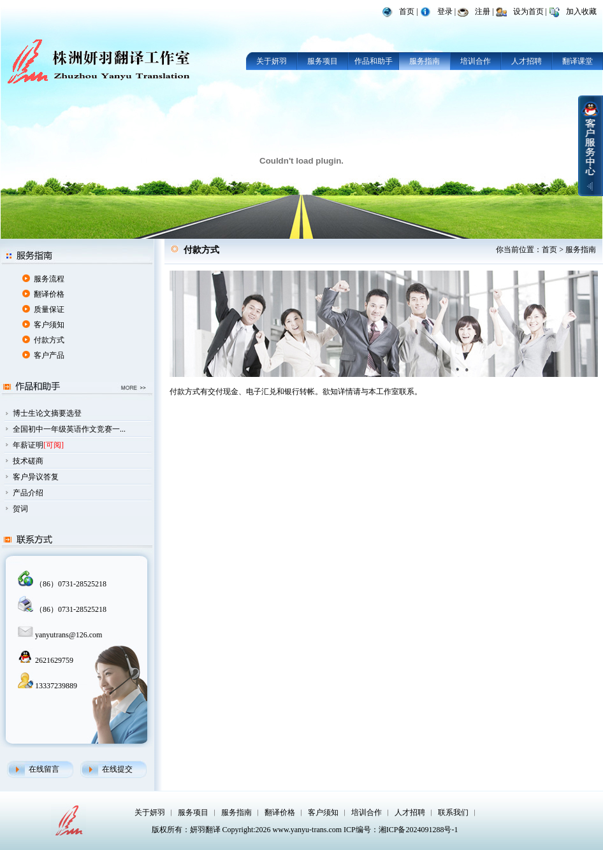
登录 (445, 11)
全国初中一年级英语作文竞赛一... (69, 429)
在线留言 (44, 769)
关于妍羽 (271, 61)
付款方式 (49, 340)
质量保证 (49, 309)
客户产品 (49, 355)
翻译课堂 (577, 61)
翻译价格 (49, 294)
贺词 (20, 508)
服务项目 (322, 61)
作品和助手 (373, 61)
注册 (482, 11)
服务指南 (424, 61)
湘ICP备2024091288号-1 (418, 829)
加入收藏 (581, 11)
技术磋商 (28, 461)
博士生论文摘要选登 (47, 413)
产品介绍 (28, 492)
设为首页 (528, 11)
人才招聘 (526, 61)
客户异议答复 (36, 476)
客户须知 (49, 324)
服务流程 (49, 278)
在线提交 (117, 769)
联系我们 (453, 812)
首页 (406, 11)
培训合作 (475, 61)
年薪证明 (28, 445)
